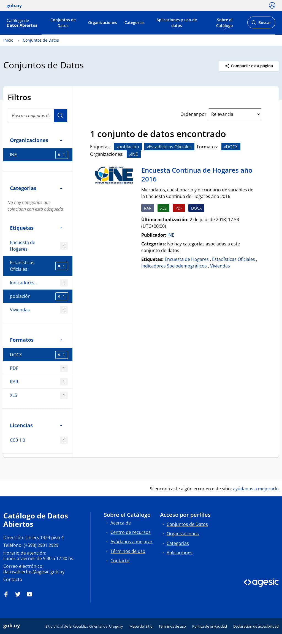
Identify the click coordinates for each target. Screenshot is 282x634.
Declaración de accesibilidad (256, 626)
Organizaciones (102, 22)
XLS (39, 395)
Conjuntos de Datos (63, 22)
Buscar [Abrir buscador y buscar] (261, 24)
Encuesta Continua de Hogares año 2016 (197, 174)
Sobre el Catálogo (224, 22)
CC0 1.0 (39, 440)
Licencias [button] (36, 425)
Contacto (12, 579)
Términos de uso (127, 551)
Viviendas (39, 310)
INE (39, 155)
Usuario (60, 115)
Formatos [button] (36, 339)
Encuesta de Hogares (39, 245)
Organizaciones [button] (36, 140)
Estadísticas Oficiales (39, 266)
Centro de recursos (130, 532)
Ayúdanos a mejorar (131, 542)
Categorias (134, 22)
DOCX (39, 355)
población (39, 296)
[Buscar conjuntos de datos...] (38, 115)
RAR (39, 382)
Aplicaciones (179, 553)
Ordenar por (193, 114)
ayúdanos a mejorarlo (256, 489)
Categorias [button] (36, 187)
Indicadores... (39, 283)
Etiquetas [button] (36, 227)
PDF (39, 368)
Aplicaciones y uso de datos (176, 22)
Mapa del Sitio (141, 626)
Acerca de (120, 523)
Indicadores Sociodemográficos (174, 266)
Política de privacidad (209, 626)
